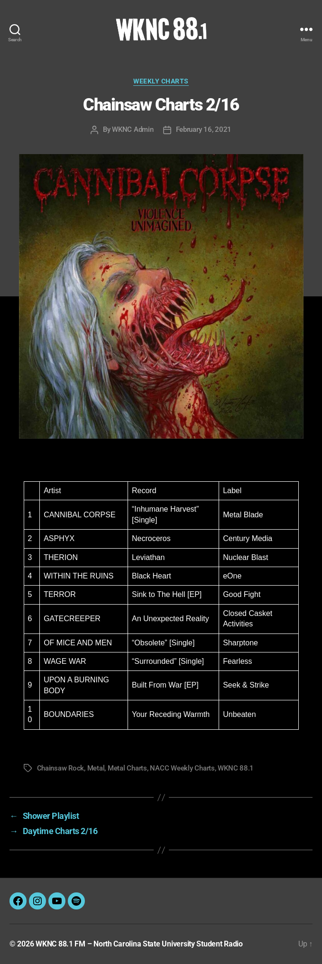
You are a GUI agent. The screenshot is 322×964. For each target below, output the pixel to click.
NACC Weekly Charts (182, 768)
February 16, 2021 (204, 129)
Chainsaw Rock (60, 768)
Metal (96, 768)
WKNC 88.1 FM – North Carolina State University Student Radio (139, 943)
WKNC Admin (132, 129)
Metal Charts (127, 768)
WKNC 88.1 (236, 768)
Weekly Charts (161, 81)
